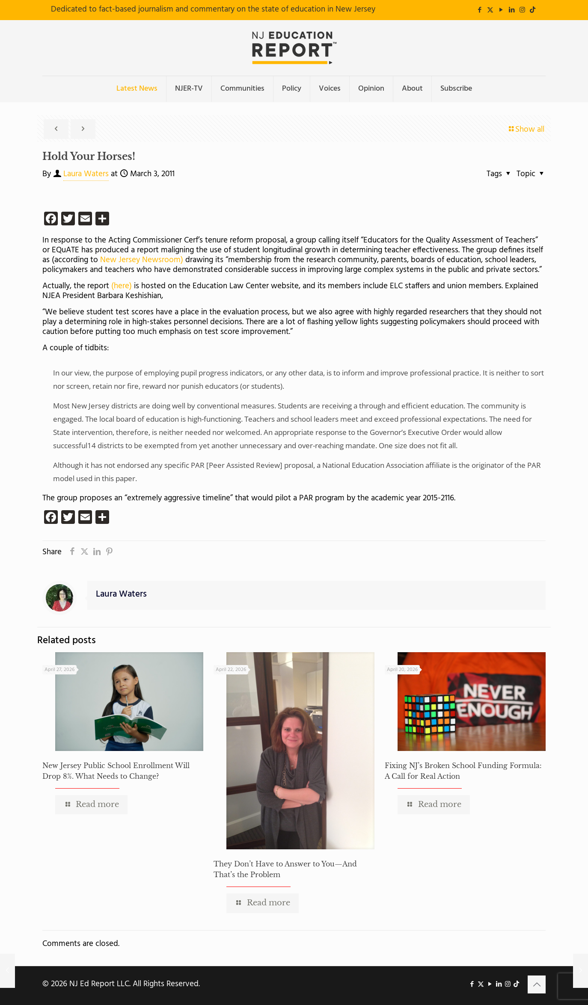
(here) (121, 286)
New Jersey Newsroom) (141, 260)
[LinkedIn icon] (511, 10)
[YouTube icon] (501, 10)
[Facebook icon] (479, 10)
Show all (525, 129)
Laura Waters (86, 174)
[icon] (532, 10)
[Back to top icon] (537, 984)
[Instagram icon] (522, 10)
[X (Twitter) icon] (490, 10)
